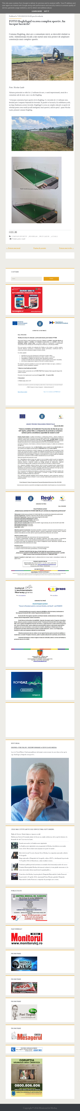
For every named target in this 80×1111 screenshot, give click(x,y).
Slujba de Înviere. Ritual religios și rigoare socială (26, 830)
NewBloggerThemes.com (56, 1109)
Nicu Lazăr (45, 236)
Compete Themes (28, 1109)
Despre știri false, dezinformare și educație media (34, 744)
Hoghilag (33, 236)
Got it (46, 11)
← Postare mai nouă (13, 247)
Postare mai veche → (66, 247)
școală (55, 236)
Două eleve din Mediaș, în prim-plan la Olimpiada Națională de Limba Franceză (43, 870)
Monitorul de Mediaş (48, 1103)
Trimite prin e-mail (18, 238)
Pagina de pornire (39, 247)
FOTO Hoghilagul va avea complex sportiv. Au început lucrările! (37, 23)
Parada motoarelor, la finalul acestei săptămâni (33, 839)
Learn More (37, 11)
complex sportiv (20, 236)
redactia (40, 16)
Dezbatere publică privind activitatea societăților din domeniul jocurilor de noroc (43, 860)
